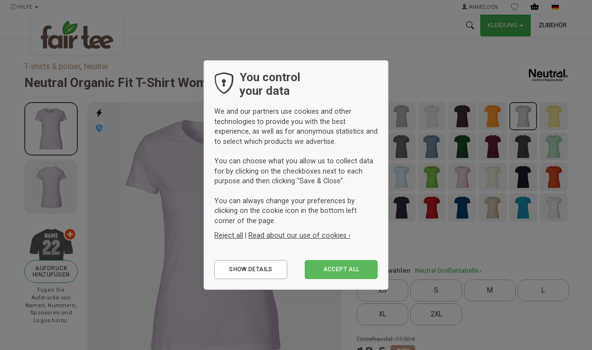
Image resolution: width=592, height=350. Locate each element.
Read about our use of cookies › (299, 235)
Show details (250, 269)
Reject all (228, 235)
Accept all (341, 269)
